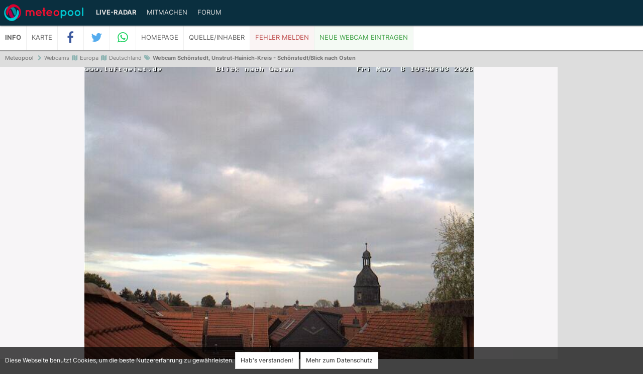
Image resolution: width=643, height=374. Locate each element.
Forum (209, 12)
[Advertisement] (600, 221)
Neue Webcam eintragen (363, 37)
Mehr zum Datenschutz (339, 360)
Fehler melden (282, 37)
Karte (42, 37)
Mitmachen (167, 12)
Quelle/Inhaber (217, 37)
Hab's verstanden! (267, 360)
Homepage (159, 37)
